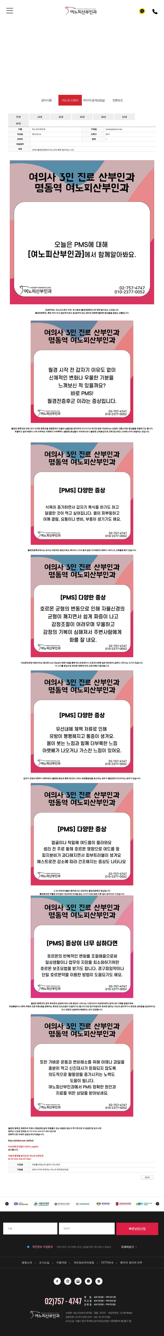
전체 (18, 116)
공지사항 (46, 100)
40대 (103, 116)
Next (158, 1204)
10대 (39, 116)
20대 (60, 116)
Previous (7, 1204)
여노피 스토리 (70, 100)
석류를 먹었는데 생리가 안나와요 (46, 1164)
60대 (18, 123)
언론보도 (117, 100)
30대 (82, 116)
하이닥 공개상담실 (94, 100)
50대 (124, 116)
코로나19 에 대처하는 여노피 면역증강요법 (50, 1169)
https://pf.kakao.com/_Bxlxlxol (20, 1140)
